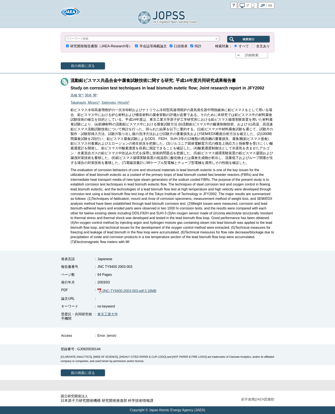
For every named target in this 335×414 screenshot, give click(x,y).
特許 (198, 46)
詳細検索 (252, 55)
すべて (244, 46)
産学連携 (248, 399)
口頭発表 (181, 46)
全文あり (263, 46)
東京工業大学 (107, 314)
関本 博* (91, 95)
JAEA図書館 (265, 399)
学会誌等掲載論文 (153, 46)
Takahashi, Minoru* (85, 102)
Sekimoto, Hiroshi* (115, 102)
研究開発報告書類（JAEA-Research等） (101, 46)
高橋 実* (77, 95)
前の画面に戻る (83, 66)
